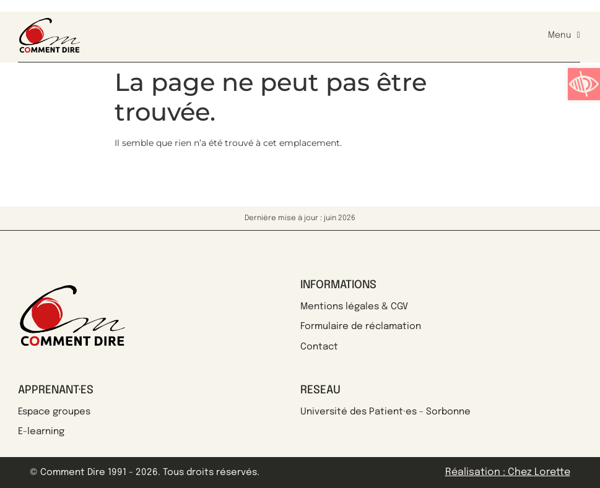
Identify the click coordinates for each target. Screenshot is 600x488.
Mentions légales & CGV (354, 307)
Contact (319, 347)
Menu (564, 35)
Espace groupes (54, 412)
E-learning (41, 432)
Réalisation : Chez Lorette (507, 472)
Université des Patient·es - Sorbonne (385, 412)
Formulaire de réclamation (360, 327)
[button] (584, 84)
